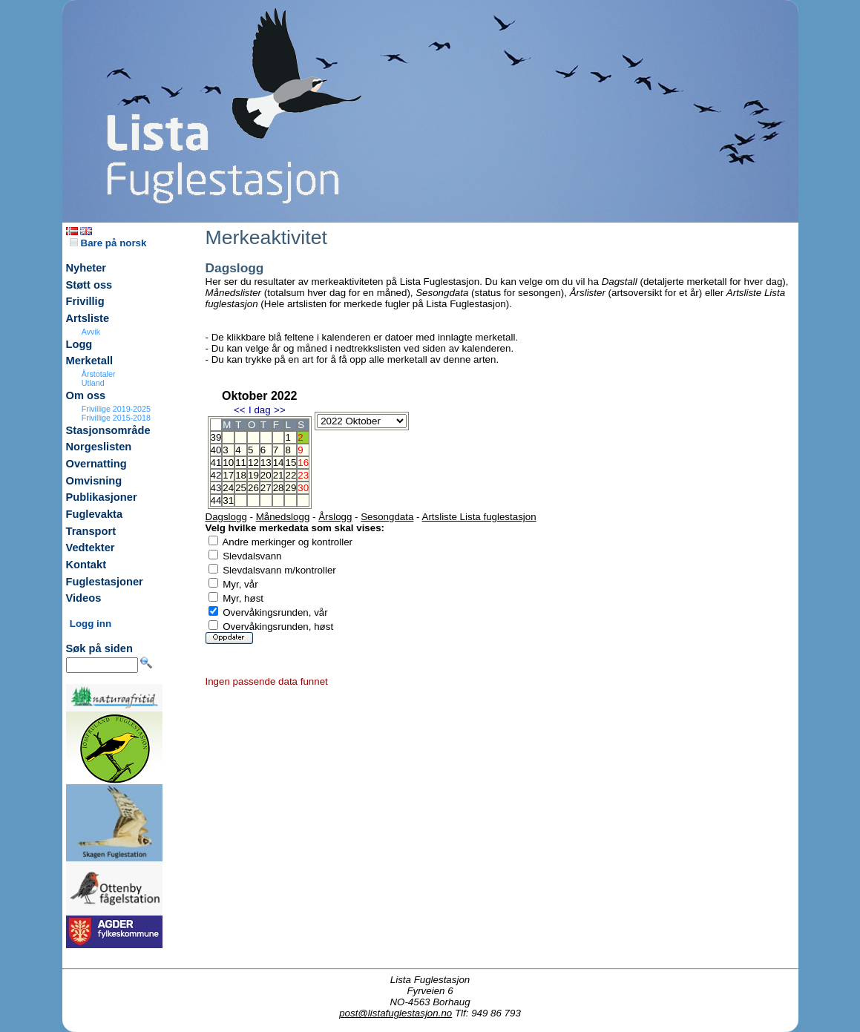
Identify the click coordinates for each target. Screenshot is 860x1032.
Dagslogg (226, 516)
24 (228, 487)
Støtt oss (89, 285)
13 (266, 462)
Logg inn (90, 623)
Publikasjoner (101, 497)
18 (240, 475)
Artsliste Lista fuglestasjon (479, 516)
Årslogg (335, 516)
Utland (93, 382)
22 (290, 475)
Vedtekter (90, 547)
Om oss (86, 395)
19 (253, 475)
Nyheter (86, 268)
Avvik (91, 331)
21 (278, 475)
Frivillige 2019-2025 (116, 408)
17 (228, 475)
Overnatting (96, 464)
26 (253, 487)
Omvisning (94, 481)
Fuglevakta (94, 514)
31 (228, 500)
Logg (79, 344)
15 (290, 462)
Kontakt (86, 565)
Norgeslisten (99, 447)
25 (240, 487)
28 (278, 487)
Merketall (90, 361)
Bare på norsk (108, 243)
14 (278, 462)
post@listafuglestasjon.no (395, 1013)
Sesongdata (387, 516)
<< (240, 409)
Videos (84, 598)
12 (253, 462)
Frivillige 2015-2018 (116, 417)
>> (280, 409)
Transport (91, 531)
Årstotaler (99, 373)
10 (228, 462)
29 (290, 487)
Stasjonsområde (108, 430)
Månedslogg (283, 516)
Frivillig (85, 301)
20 (266, 475)
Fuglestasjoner (104, 582)
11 (240, 462)
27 (266, 487)
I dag (260, 409)
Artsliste (88, 318)
